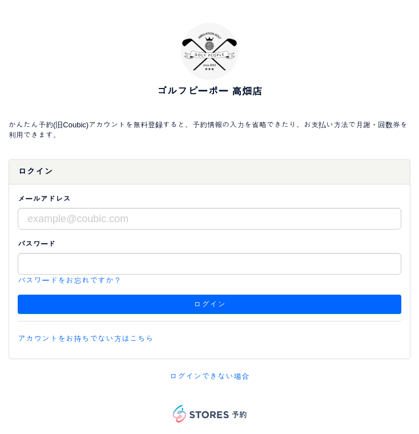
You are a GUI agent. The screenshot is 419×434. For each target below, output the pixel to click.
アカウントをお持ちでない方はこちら (86, 338)
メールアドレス (44, 199)
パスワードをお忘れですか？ (70, 280)
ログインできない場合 (209, 376)
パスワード (36, 244)
